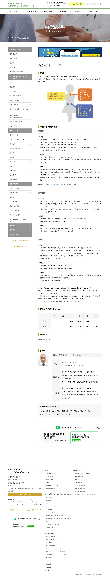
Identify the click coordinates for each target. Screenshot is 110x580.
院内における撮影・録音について (19, 110)
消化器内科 (13, 144)
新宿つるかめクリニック (20, 240)
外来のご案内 (31, 12)
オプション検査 (15, 206)
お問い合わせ (14, 126)
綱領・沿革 (13, 58)
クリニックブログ (15, 95)
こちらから (76, 301)
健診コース (13, 197)
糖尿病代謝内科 (15, 148)
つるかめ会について (16, 49)
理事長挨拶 (13, 54)
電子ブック (13, 63)
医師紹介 (12, 87)
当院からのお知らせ (16, 121)
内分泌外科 (13, 170)
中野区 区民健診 (15, 215)
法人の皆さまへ (15, 100)
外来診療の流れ (15, 135)
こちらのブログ (59, 184)
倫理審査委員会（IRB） (17, 71)
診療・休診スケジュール (17, 139)
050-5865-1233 (58, 6)
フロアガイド (14, 91)
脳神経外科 (13, 175)
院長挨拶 (12, 82)
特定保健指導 (14, 192)
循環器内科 (13, 179)
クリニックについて (16, 12)
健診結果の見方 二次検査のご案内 (19, 220)
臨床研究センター (15, 67)
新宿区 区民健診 (15, 210)
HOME (9, 38)
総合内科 (12, 152)
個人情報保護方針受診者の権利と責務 (16, 116)
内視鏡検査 (13, 201)
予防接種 (63, 12)
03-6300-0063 (57, 4)
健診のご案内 (47, 12)
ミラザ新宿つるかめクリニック (23, 472)
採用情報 (78, 12)
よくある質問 (14, 104)
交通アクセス (93, 12)
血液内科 (12, 166)
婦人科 (12, 157)
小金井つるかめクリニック (20, 246)
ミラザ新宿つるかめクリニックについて (19, 77)
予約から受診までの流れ (17, 188)
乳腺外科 (12, 161)
